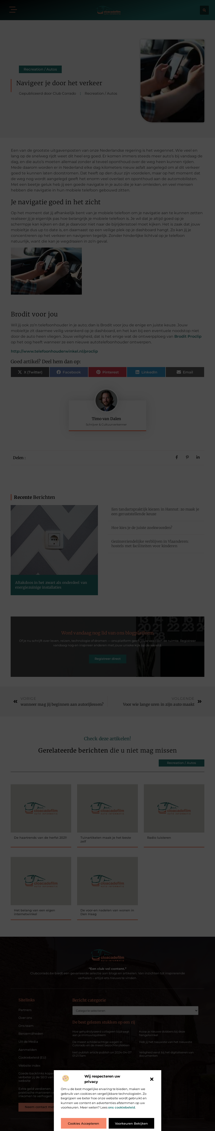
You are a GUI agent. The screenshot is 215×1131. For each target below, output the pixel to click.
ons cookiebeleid (121, 1107)
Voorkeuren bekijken (131, 1123)
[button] (151, 1079)
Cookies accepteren (83, 1123)
